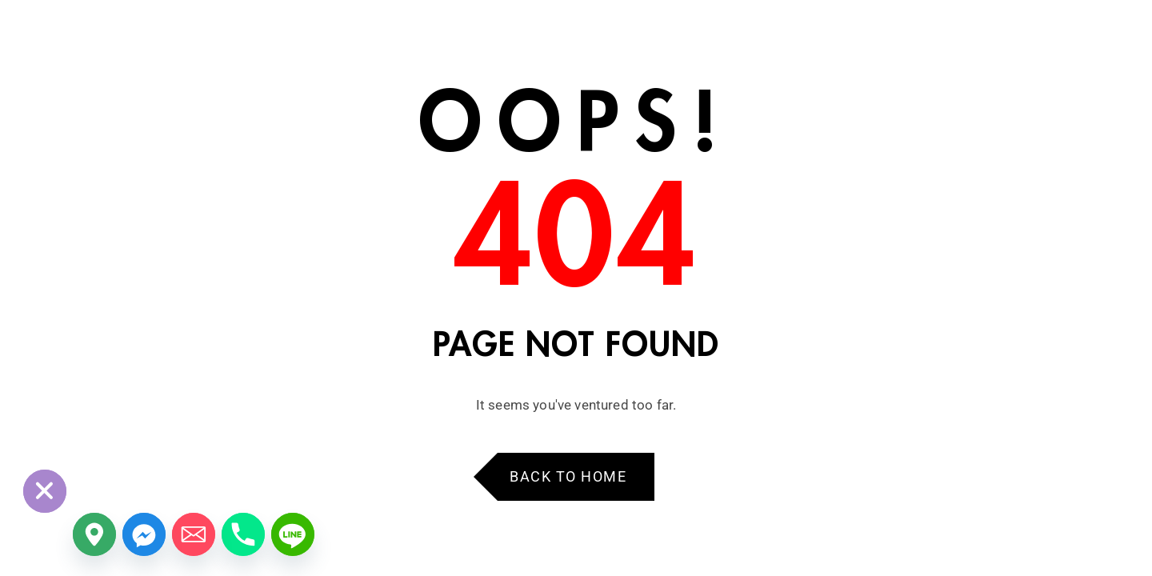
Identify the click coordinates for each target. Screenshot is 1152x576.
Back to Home (568, 476)
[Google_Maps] (94, 534)
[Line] (292, 534)
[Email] (193, 534)
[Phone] (243, 534)
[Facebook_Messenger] (144, 534)
